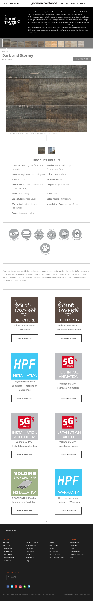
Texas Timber (53, 545)
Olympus (29, 554)
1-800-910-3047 (11, 530)
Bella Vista (6, 545)
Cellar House (7, 551)
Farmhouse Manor (32, 542)
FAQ (71, 557)
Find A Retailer (82, 59)
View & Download (24, 338)
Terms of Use (78, 594)
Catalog (72, 548)
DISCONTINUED (9, 10)
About (83, 3)
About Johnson (74, 542)
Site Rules (87, 594)
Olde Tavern (30, 551)
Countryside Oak (8, 557)
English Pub (7, 561)
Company (73, 539)
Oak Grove (29, 548)
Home (5, 3)
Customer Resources (77, 554)
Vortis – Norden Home (56, 557)
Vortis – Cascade (54, 554)
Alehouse (6, 542)
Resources (22, 10)
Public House (30, 557)
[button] (45, 138)
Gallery (64, 3)
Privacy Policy (68, 594)
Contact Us (73, 545)
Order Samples (75, 551)
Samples (74, 3)
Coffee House (7, 554)
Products (14, 3)
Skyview (51, 542)
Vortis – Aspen (53, 551)
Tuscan (51, 548)
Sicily (27, 561)
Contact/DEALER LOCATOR (72, 10)
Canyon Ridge (7, 548)
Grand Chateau (31, 545)
